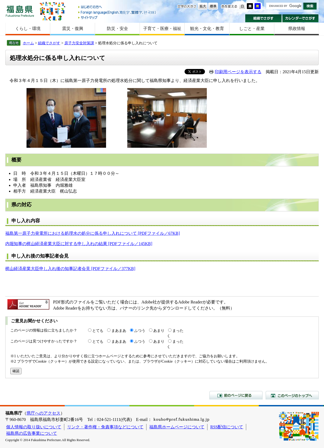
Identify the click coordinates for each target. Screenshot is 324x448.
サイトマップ (117, 17)
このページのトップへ (292, 395)
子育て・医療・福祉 (162, 28)
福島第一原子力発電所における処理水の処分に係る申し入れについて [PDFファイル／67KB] (92, 233)
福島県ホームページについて (176, 427)
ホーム (28, 43)
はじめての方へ (117, 7)
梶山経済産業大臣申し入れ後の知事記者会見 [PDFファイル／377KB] (70, 268)
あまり (158, 330)
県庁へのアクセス (43, 413)
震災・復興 (72, 28)
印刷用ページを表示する (238, 71)
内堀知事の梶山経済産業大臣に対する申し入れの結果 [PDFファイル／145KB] (78, 243)
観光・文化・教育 (207, 28)
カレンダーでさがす (300, 18)
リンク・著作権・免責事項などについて (105, 427)
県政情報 (296, 28)
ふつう (139, 330)
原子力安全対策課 (79, 43)
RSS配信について (226, 427)
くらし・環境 (28, 28)
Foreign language (117, 12)
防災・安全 (117, 28)
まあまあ (118, 330)
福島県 (19, 11)
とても (97, 330)
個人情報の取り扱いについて (33, 427)
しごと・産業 (252, 28)
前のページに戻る (235, 395)
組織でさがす (263, 18)
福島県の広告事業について (31, 433)
